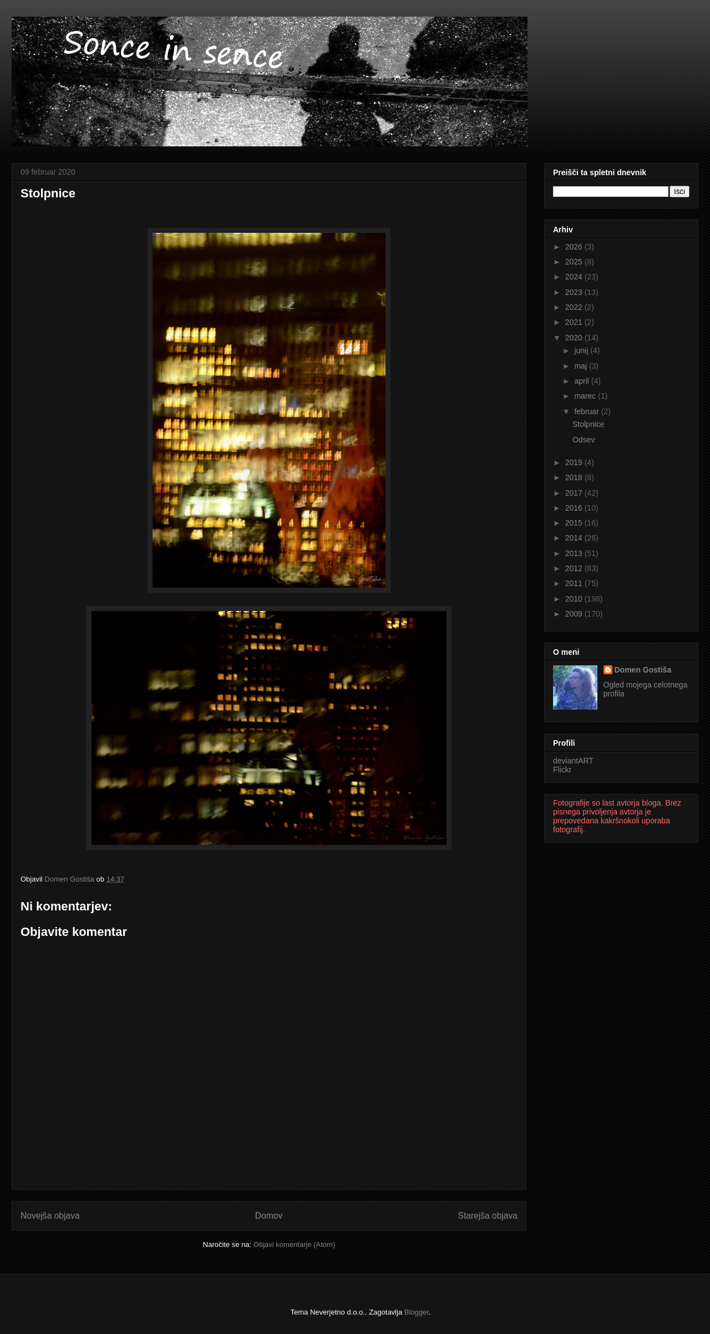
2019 (575, 462)
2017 (575, 492)
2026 (575, 246)
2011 (575, 583)
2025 (575, 261)
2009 (575, 613)
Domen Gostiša (643, 669)
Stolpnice (588, 424)
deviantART (573, 760)
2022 (575, 307)
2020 (575, 337)
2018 (575, 477)
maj (581, 365)
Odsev (583, 439)
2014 (575, 537)
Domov (268, 1215)
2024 (575, 276)
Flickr (562, 769)
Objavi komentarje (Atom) (294, 1244)
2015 (575, 522)
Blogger (416, 1312)
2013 (575, 553)
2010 (575, 598)
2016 (575, 507)
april (582, 380)
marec (586, 395)
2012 (575, 568)
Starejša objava (488, 1215)
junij (582, 350)
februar (587, 411)
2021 (575, 322)
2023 (575, 292)
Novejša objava (50, 1215)
